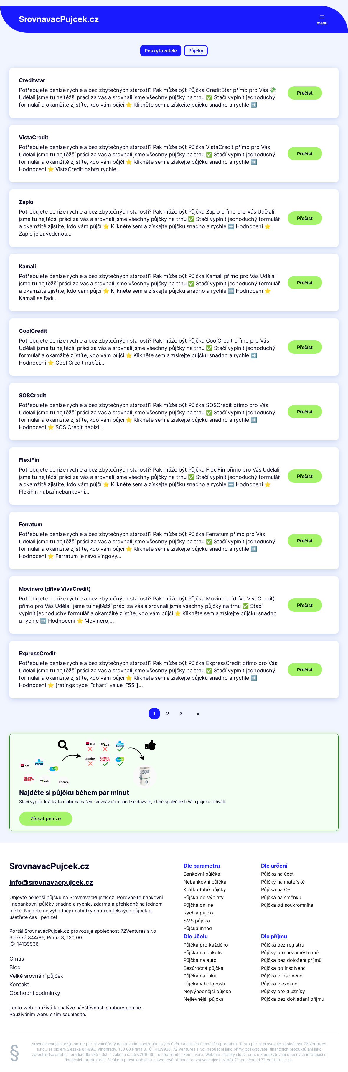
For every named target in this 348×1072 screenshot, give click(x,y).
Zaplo (26, 202)
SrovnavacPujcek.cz (59, 19)
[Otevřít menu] (322, 19)
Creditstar (32, 80)
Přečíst (309, 94)
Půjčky (195, 51)
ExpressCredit (37, 653)
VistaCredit (33, 137)
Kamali (27, 266)
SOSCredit (32, 395)
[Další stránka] (196, 713)
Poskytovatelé (161, 51)
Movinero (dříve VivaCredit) (55, 589)
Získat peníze (46, 818)
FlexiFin (29, 460)
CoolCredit (33, 331)
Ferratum (30, 524)
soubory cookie (123, 1007)
